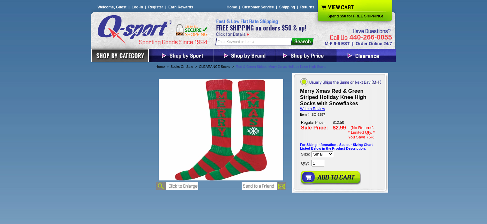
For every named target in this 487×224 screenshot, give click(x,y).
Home (232, 7)
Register (155, 7)
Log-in (137, 7)
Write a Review (312, 109)
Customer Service (258, 7)
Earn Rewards (180, 7)
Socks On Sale (182, 66)
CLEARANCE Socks (214, 66)
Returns (307, 7)
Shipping (287, 7)
